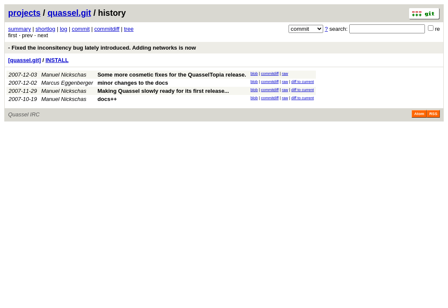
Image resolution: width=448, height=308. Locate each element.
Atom (419, 114)
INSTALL (56, 60)
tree (128, 29)
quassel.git (69, 13)
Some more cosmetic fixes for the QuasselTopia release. (171, 74)
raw (285, 73)
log (63, 29)
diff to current (302, 82)
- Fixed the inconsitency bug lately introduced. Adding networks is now (102, 47)
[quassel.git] (24, 60)
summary (19, 29)
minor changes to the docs (132, 83)
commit (81, 29)
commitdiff (106, 29)
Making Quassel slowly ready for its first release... (163, 91)
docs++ (107, 99)
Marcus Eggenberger (67, 83)
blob (254, 73)
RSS (433, 114)
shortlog (45, 29)
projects (24, 13)
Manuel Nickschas (64, 74)
